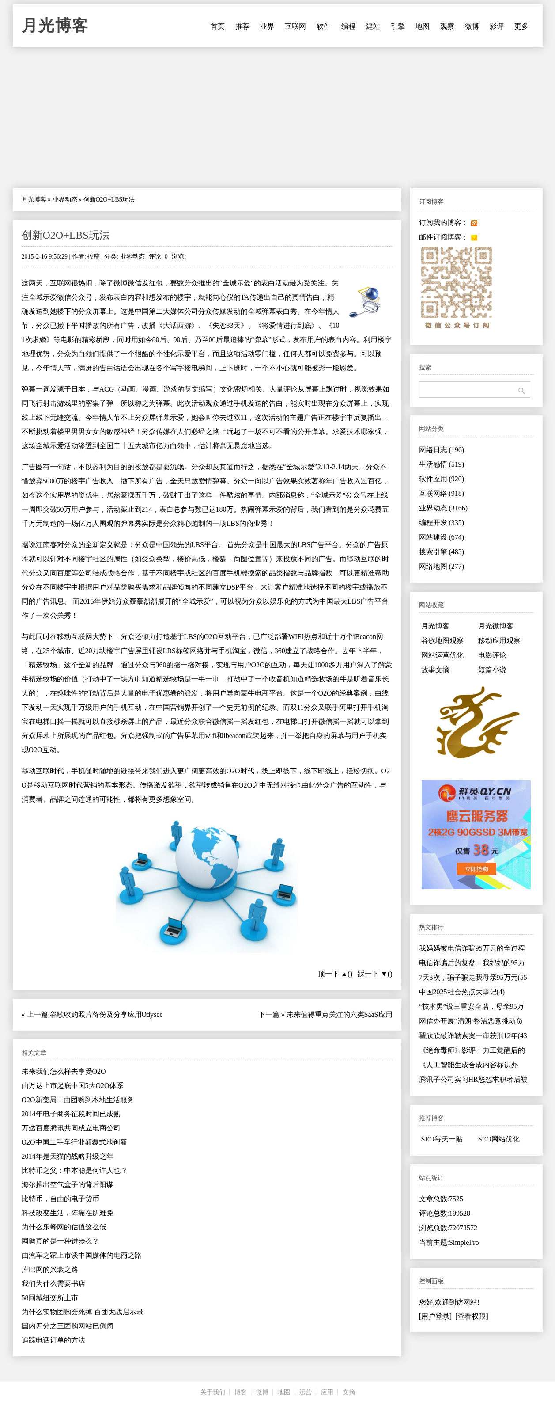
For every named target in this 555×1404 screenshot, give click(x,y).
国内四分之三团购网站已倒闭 (67, 1326)
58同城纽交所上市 (50, 1297)
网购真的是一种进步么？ (60, 1241)
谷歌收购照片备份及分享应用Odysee (106, 1014)
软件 (324, 26)
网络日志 (441, 449)
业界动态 (65, 199)
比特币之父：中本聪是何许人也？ (75, 1170)
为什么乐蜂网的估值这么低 (64, 1227)
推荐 (242, 26)
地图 (422, 26)
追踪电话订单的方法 (53, 1340)
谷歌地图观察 (442, 640)
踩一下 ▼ (373, 974)
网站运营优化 (442, 655)
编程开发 (441, 522)
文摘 (349, 1392)
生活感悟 (441, 464)
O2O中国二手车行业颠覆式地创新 (74, 1142)
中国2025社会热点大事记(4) (462, 992)
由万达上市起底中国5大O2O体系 (73, 1085)
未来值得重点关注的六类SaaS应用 (340, 1014)
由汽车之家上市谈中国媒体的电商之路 (82, 1255)
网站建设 (441, 537)
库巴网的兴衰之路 (50, 1269)
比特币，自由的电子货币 (60, 1198)
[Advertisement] (278, 117)
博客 (240, 1392)
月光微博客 (495, 626)
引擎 (398, 26)
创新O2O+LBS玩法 (66, 235)
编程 (348, 26)
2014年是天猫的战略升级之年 (67, 1156)
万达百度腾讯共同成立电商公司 (71, 1128)
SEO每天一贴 (442, 1139)
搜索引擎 (441, 552)
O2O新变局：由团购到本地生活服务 (78, 1099)
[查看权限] (471, 1316)
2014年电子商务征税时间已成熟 (71, 1114)
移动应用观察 (499, 640)
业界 (267, 26)
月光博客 (55, 25)
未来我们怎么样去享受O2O (64, 1071)
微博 (472, 26)
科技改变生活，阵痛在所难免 (67, 1213)
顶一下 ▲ (333, 974)
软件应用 (441, 479)
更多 (521, 26)
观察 (447, 26)
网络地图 (441, 566)
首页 (218, 26)
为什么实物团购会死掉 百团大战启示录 (82, 1312)
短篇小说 (492, 669)
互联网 (295, 26)
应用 (327, 1392)
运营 (305, 1392)
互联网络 (441, 493)
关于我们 (212, 1392)
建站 (373, 26)
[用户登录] (435, 1316)
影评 (497, 26)
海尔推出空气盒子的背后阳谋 (67, 1184)
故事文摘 (435, 669)
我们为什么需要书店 (53, 1283)
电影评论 (492, 655)
